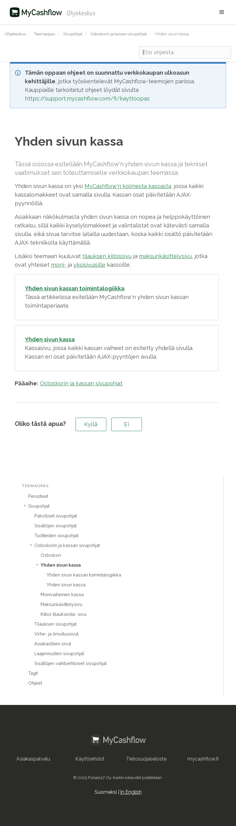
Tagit (33, 673)
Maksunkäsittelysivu (61, 604)
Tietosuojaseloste (146, 759)
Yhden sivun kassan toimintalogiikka (84, 574)
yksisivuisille (89, 265)
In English (131, 792)
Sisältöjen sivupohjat (55, 525)
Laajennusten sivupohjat (59, 653)
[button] (163, 12)
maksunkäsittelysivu (165, 256)
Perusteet (38, 496)
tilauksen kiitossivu (107, 256)
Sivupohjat (72, 34)
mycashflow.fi (202, 759)
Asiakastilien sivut (52, 643)
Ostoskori (51, 555)
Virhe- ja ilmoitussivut (56, 633)
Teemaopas (44, 34)
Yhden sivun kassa (172, 34)
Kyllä (91, 424)
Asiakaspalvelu (33, 759)
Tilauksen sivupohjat (55, 624)
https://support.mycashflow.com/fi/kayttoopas (87, 98)
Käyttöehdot (89, 759)
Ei (126, 424)
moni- (58, 265)
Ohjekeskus (15, 34)
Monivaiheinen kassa (62, 594)
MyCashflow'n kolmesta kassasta (128, 186)
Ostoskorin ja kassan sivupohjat (119, 34)
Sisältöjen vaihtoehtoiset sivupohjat (70, 663)
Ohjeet (35, 683)
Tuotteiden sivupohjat (56, 535)
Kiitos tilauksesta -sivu (63, 614)
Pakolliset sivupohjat (55, 515)
